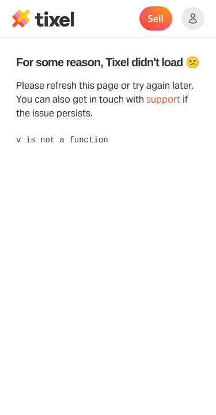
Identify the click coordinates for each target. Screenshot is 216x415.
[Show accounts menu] (192, 18)
